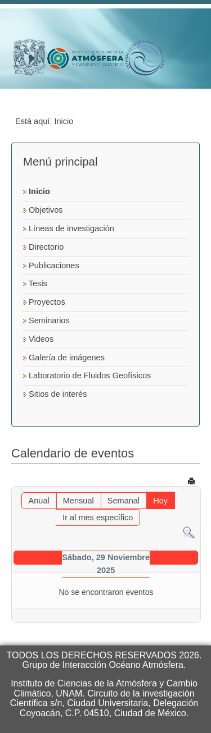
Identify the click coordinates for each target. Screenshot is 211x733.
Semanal (123, 500)
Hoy (160, 500)
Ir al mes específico (97, 517)
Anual (39, 500)
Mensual (78, 500)
